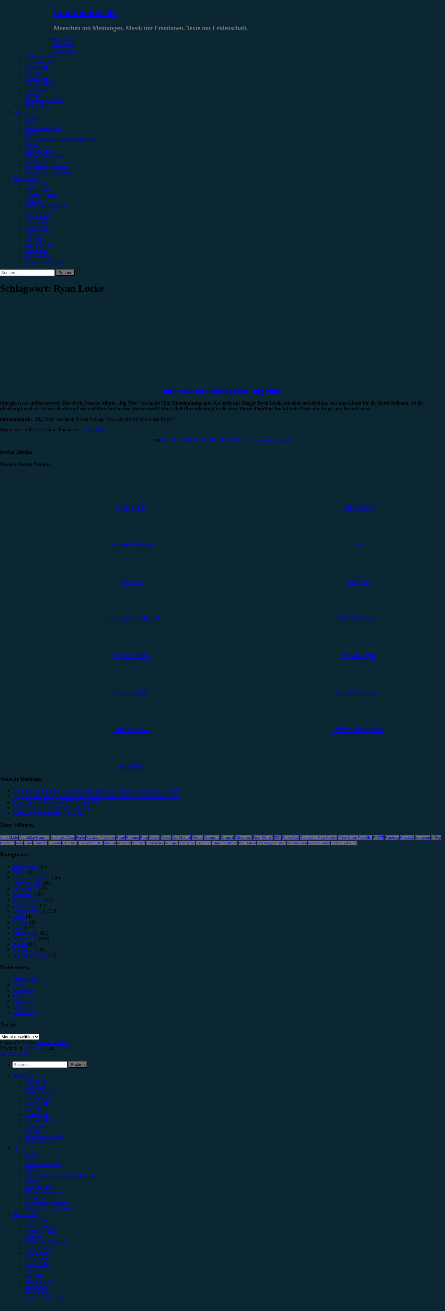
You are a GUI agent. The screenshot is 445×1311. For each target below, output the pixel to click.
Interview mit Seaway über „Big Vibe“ (222, 391)
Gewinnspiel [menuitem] (37, 1114)
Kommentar (36, 89)
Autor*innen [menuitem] (24, 1214)
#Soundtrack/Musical (46, 167)
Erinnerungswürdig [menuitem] (44, 1136)
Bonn (144, 837)
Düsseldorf (243, 837)
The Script (187, 843)
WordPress (35, 1048)
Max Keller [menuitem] (36, 1286)
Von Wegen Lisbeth (271, 843)
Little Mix (69, 843)
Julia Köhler (37, 228)
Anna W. (33, 200)
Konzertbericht (39, 56)
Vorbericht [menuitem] (35, 1086)
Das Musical (181, 837)
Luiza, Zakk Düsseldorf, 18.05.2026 (48, 813)
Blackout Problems (100, 837)
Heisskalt (407, 837)
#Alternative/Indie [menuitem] (43, 1164)
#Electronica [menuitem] (37, 1197)
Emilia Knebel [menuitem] (39, 1247)
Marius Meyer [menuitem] (39, 1281)
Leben (18, 916)
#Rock (31, 117)
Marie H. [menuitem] (34, 1275)
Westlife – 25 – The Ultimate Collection (51, 807)
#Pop (30, 122)
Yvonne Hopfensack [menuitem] (45, 1297)
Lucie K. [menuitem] (33, 1269)
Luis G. (169, 440)
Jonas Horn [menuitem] (36, 1258)
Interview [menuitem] (34, 1108)
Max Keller (36, 250)
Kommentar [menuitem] (36, 1125)
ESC (277, 837)
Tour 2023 (203, 843)
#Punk (31, 145)
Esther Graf (290, 837)
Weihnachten (297, 843)
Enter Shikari (263, 837)
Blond (120, 837)
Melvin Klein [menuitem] (38, 1292)
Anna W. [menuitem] (33, 1236)
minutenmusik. (85, 12)
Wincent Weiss (319, 843)
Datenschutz (24, 979)
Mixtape (20, 922)
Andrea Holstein (41, 195)
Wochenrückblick (29, 955)
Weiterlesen (98, 429)
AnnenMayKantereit (34, 837)
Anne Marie (9, 837)
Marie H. (34, 239)
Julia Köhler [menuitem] (37, 1264)
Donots (197, 837)
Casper (154, 837)
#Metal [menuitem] (32, 1169)
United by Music (224, 843)
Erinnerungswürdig (44, 100)
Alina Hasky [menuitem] (37, 1225)
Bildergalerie (37, 106)
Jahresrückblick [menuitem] (40, 1119)
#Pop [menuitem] (30, 1158)
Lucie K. (33, 233)
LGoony (55, 843)
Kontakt (20, 1006)
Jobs (16, 995)
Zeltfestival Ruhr (344, 843)
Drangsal (227, 837)
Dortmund (211, 837)
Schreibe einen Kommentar (265, 440)
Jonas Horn (36, 222)
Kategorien (65, 39)
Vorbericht (64, 50)
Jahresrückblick (40, 83)
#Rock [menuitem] (31, 1153)
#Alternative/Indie (43, 128)
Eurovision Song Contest (318, 837)
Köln (19, 843)
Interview (34, 72)
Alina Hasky (37, 189)
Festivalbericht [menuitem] (39, 1097)
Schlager (171, 843)
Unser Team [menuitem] (37, 1219)
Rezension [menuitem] (35, 1081)
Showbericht (37, 67)
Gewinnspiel (37, 78)
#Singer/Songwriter (44, 156)
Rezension (64, 45)
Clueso (166, 837)
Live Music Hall (90, 843)
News (17, 927)
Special (32, 95)
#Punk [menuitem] (31, 1181)
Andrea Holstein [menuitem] (41, 1231)
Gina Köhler (37, 217)
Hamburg (392, 837)
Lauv (28, 843)
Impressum (23, 990)
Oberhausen (154, 843)
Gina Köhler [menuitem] (37, 1253)
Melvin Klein (38, 256)
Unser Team (37, 183)
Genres (19, 111)
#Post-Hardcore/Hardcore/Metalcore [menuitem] (61, 1175)
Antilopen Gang (62, 837)
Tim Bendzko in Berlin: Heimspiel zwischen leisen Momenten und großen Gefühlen (95, 790)
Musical (110, 843)
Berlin (80, 837)
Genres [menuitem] (19, 1147)
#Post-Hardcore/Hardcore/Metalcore (61, 139)
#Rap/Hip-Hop (39, 150)
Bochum (132, 837)
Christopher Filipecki (46, 206)
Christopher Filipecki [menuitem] (46, 1242)
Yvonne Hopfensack (45, 261)
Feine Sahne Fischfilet (354, 837)
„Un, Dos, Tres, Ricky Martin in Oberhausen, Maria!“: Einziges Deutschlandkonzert (96, 796)
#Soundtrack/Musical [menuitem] (46, 1203)
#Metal (32, 133)
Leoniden (40, 843)
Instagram (422, 837)
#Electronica (37, 161)
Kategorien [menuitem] (23, 1075)
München (124, 843)
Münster (138, 843)
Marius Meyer (39, 245)
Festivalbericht (39, 61)
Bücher (19, 872)
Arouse (63, 1048)
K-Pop (436, 837)
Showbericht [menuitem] (37, 1103)
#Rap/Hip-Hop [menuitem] (39, 1186)
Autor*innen (24, 178)
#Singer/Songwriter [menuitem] (44, 1192)
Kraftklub (7, 843)
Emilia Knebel (39, 211)
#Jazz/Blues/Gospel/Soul (49, 172)
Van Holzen (247, 843)
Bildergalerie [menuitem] (37, 1142)
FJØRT (378, 837)
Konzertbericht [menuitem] (39, 1092)
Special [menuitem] (32, 1131)
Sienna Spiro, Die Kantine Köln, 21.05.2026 (56, 802)
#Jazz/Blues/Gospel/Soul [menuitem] (49, 1208)
